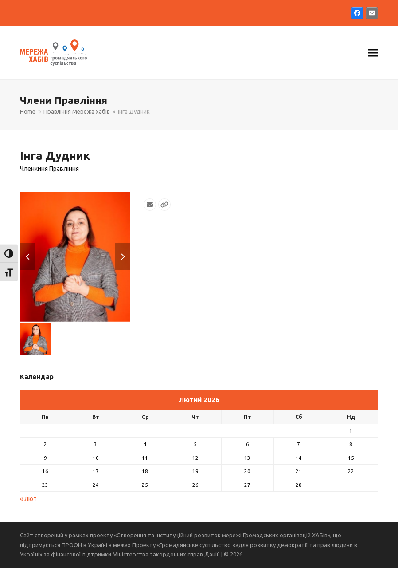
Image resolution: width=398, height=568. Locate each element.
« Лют (28, 498)
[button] (373, 52)
